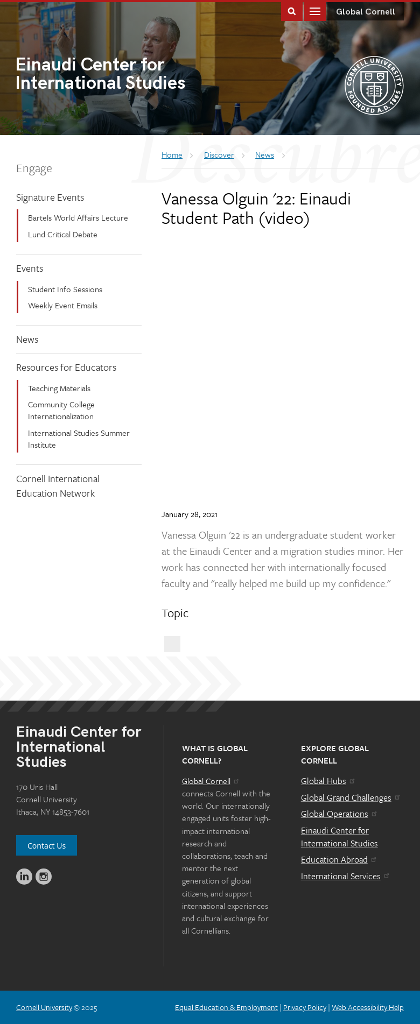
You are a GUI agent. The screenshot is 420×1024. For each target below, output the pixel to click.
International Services (346, 876)
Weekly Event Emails (62, 305)
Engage (34, 167)
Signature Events (50, 197)
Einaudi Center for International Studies (339, 837)
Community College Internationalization (61, 410)
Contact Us (46, 846)
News (27, 339)
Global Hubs (328, 780)
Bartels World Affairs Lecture (78, 217)
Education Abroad (339, 859)
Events (29, 268)
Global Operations (340, 813)
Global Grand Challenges (351, 797)
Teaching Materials (59, 388)
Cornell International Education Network (58, 485)
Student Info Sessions (65, 289)
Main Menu (315, 10)
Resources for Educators (66, 367)
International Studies (112, 75)
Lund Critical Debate (62, 234)
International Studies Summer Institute (79, 438)
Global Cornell (365, 12)
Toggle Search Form (292, 10)
